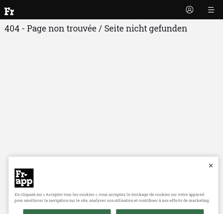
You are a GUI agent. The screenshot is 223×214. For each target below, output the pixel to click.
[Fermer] (210, 169)
